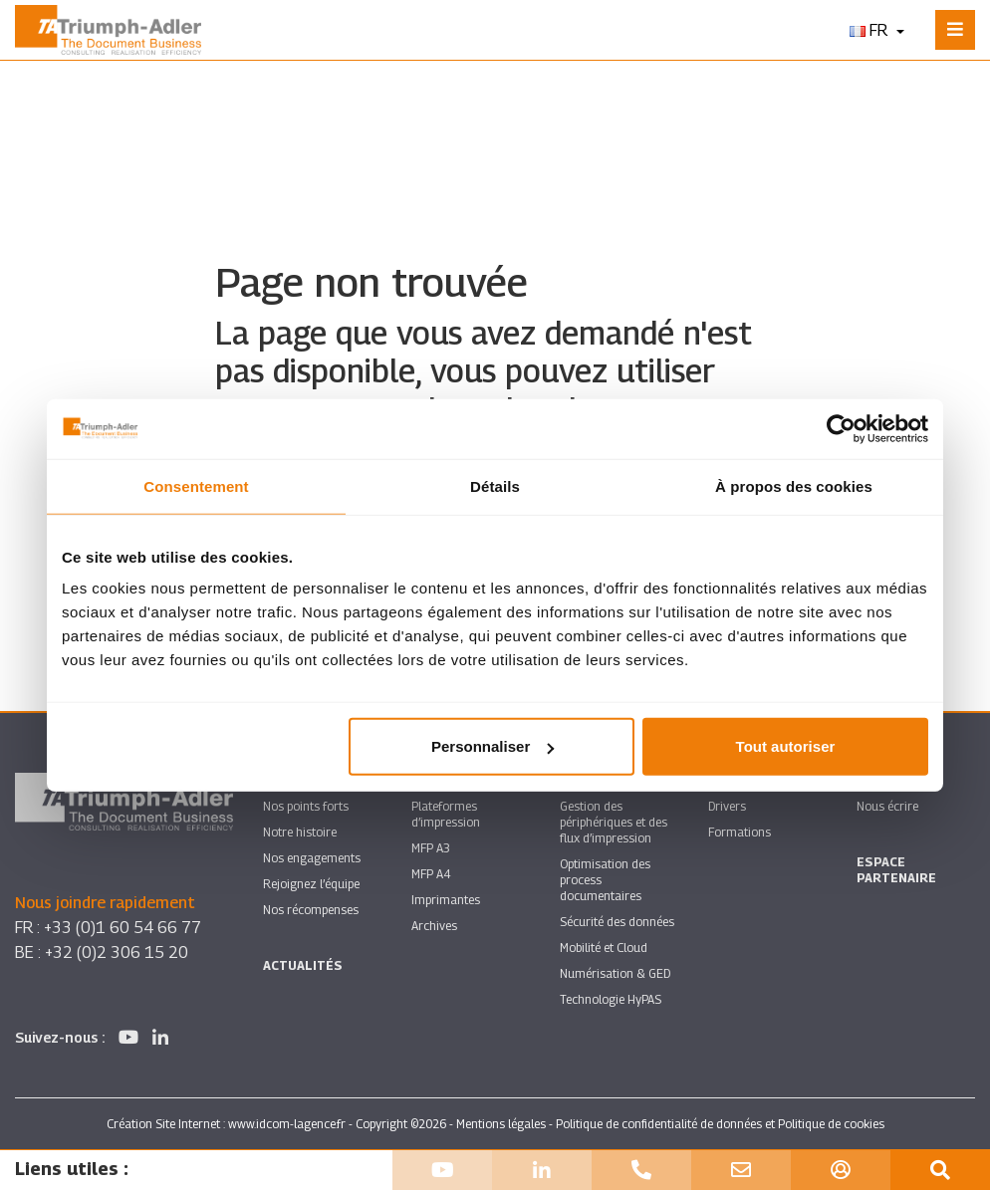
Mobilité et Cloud (603, 947)
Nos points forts (306, 806)
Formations (739, 832)
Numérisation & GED (615, 973)
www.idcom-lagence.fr (287, 1123)
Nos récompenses (311, 909)
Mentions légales (501, 1123)
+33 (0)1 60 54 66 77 (122, 927)
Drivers (727, 806)
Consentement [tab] (195, 485)
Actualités (303, 965)
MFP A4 (430, 873)
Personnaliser (492, 746)
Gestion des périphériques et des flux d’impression (613, 822)
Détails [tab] (495, 485)
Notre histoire (300, 832)
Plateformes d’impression (445, 814)
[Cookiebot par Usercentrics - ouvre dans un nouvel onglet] (841, 428)
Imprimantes (445, 899)
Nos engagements (312, 857)
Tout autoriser (786, 746)
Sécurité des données (617, 921)
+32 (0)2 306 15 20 (116, 952)
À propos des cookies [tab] (793, 485)
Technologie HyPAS (610, 999)
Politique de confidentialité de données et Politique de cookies (720, 1123)
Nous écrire (887, 806)
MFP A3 (430, 847)
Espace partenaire (896, 869)
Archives (434, 925)
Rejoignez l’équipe (311, 883)
